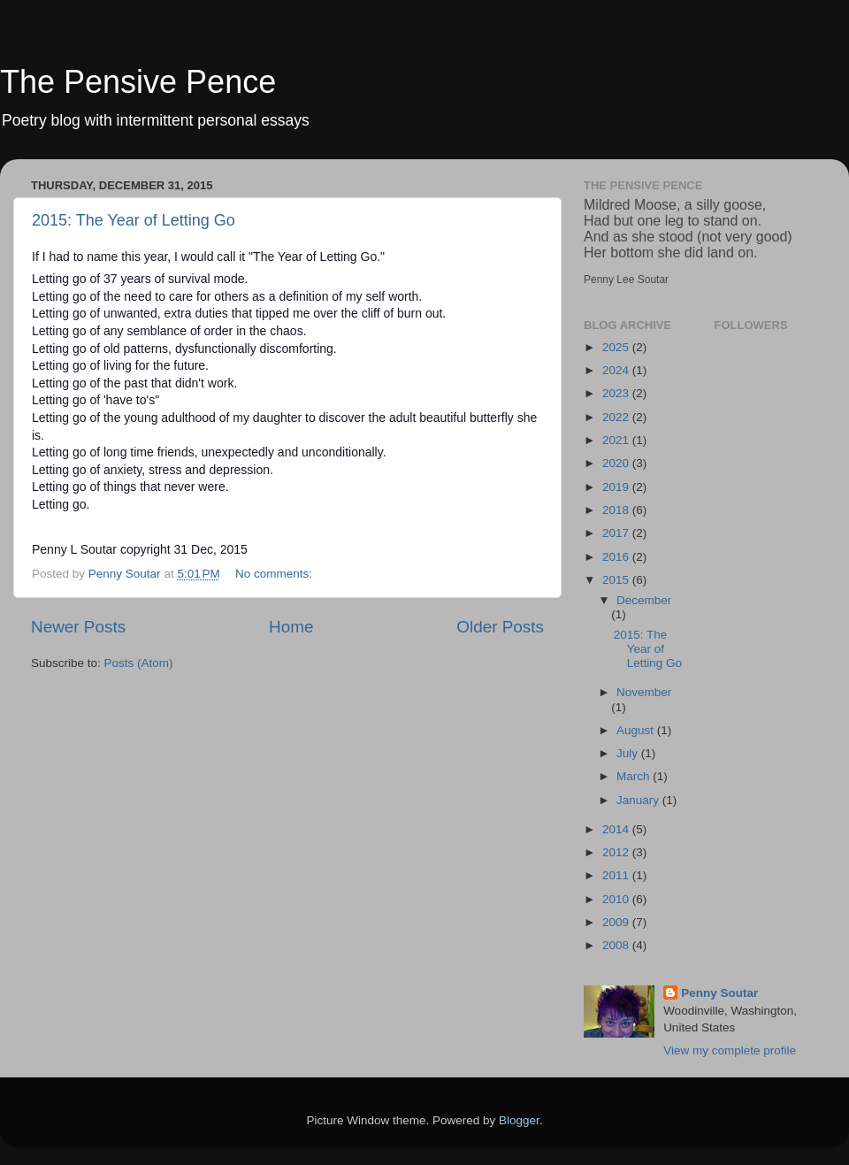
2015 (617, 579)
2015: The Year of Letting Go (133, 220)
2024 (617, 370)
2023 (617, 393)
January (639, 800)
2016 (617, 556)
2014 (617, 829)
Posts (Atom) (138, 663)
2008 (617, 945)
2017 (617, 533)
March (634, 776)
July (628, 753)
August (636, 730)
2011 (617, 875)
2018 (617, 510)
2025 (617, 347)
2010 (617, 899)
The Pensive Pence (138, 82)
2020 (617, 463)
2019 (617, 487)
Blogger (519, 1120)
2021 (617, 440)
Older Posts (500, 626)
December (643, 600)
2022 (617, 417)
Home (291, 626)
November (643, 692)
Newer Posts (78, 626)
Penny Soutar (719, 993)
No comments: (275, 573)
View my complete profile (729, 1050)
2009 (617, 922)
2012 (617, 852)
